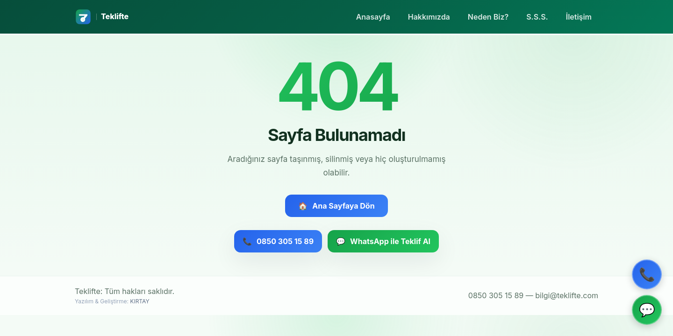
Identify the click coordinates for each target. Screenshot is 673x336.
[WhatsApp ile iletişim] (647, 310)
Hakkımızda (429, 16)
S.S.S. (537, 16)
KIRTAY (139, 301)
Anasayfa (373, 16)
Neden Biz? (488, 16)
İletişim (579, 16)
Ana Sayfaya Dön (336, 205)
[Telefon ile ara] (647, 274)
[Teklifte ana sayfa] (102, 16)
